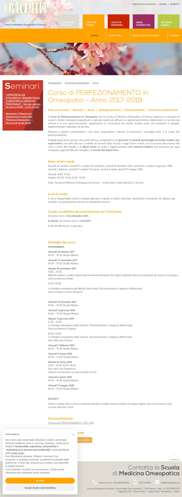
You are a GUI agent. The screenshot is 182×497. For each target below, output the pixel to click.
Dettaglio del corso (110, 110)
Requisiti (78, 110)
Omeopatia (54, 83)
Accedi (163, 4)
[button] (73, 434)
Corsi (96, 83)
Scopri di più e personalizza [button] (40, 487)
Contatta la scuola (144, 4)
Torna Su (174, 460)
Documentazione (135, 110)
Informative (166, 491)
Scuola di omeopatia (77, 83)
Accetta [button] (40, 480)
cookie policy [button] (17, 453)
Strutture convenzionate (163, 110)
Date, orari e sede (58, 110)
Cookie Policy (153, 491)
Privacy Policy (139, 491)
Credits (176, 491)
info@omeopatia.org (170, 482)
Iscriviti (174, 4)
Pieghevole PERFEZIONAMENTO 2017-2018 (71, 423)
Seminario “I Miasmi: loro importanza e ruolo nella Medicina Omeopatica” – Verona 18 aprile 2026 (19, 118)
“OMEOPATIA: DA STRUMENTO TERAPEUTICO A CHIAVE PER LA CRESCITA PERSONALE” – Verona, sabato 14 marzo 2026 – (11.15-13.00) (23, 101)
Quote (91, 110)
